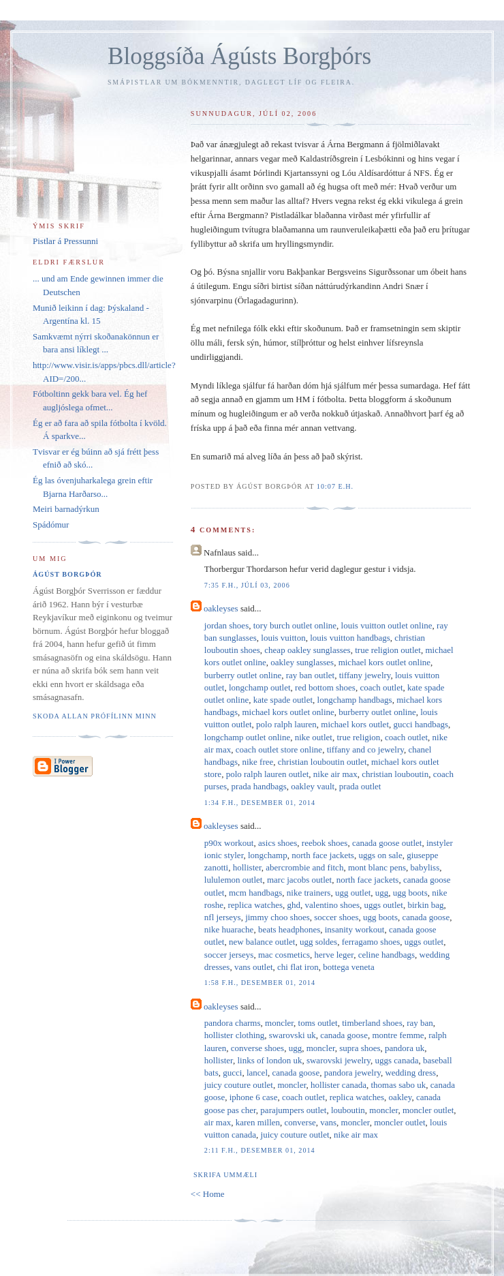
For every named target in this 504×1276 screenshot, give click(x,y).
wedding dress (410, 1072)
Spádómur (51, 524)
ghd (294, 905)
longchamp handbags (354, 700)
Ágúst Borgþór (67, 574)
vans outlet (253, 967)
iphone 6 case (254, 1097)
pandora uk (404, 1048)
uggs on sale (380, 855)
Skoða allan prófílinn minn (95, 716)
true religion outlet (388, 650)
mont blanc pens (377, 867)
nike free (257, 762)
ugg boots (410, 892)
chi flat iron (298, 967)
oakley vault (312, 786)
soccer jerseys (229, 955)
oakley (400, 1097)
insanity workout (355, 929)
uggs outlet (383, 905)
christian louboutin (395, 774)
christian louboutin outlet (322, 762)
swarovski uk (292, 1035)
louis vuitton (283, 638)
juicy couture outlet (238, 1085)
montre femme (398, 1035)
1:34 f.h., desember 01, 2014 (259, 802)
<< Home (208, 1194)
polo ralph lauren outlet (267, 774)
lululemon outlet (233, 880)
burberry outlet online (242, 675)
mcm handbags (255, 892)
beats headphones (289, 929)
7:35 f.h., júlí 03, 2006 (247, 585)
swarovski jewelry (338, 1060)
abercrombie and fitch (304, 867)
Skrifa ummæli (225, 1175)
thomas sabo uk (398, 1085)
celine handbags (386, 955)
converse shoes (257, 1048)
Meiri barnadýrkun (66, 509)
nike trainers (309, 892)
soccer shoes (336, 917)
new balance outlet (262, 942)
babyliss (425, 867)
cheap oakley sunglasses (307, 650)
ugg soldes (318, 942)
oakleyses (221, 608)
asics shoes (277, 843)
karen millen (258, 1122)
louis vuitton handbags (350, 638)
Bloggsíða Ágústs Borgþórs (239, 56)
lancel (257, 1072)
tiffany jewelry (365, 675)
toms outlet (318, 1023)
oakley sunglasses (302, 662)
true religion (358, 737)
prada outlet (360, 786)
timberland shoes (372, 1023)
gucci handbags (421, 724)
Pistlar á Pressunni (65, 241)
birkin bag (425, 905)
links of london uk (269, 1060)
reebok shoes (325, 843)
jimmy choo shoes (277, 917)
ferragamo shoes (371, 942)
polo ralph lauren (286, 724)
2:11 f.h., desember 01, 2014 (259, 1150)
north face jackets (323, 855)
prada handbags (259, 786)
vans (328, 1122)
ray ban (420, 1023)
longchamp (267, 855)
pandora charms (232, 1023)
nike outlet (313, 737)
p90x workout (229, 843)
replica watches (255, 905)
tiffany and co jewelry (365, 749)
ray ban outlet (310, 675)
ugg (382, 892)
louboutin (348, 1110)
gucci (232, 1072)
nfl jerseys (222, 917)
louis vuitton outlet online (386, 625)
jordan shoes (226, 625)
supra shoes (359, 1048)
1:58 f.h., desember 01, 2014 (259, 982)
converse (300, 1122)
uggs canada (397, 1060)
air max (217, 1122)
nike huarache (229, 929)
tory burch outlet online (294, 625)
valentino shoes (332, 905)
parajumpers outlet (293, 1110)
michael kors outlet (355, 724)
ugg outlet (353, 892)
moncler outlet (428, 1110)
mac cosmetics (284, 955)
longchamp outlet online (247, 737)
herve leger (334, 955)
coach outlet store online (279, 749)
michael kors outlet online (384, 662)
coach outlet (381, 687)
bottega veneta (348, 967)
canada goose (426, 917)
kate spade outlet (283, 700)
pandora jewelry (352, 1072)
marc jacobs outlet (299, 880)
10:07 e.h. (335, 486)
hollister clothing (234, 1035)
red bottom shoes (325, 687)
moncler (279, 1023)
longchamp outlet (260, 687)
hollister (247, 867)
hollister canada (338, 1085)
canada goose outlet (387, 843)
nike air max (335, 774)
